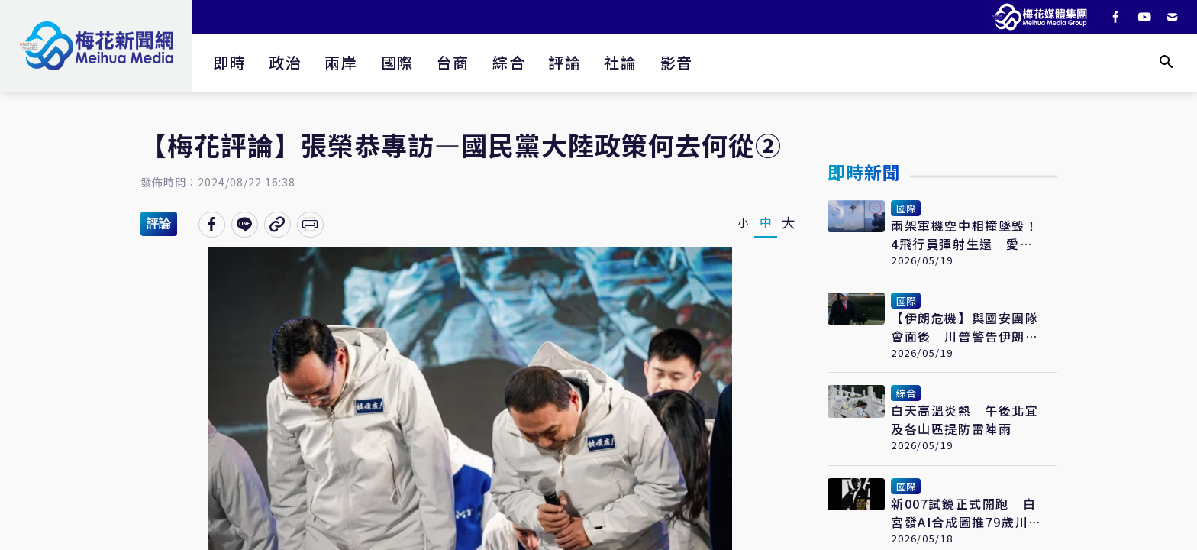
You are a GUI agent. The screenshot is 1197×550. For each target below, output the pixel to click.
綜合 (508, 62)
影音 (676, 62)
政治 (285, 62)
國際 (397, 62)
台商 (453, 62)
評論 (564, 62)
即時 (229, 62)
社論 (620, 62)
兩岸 (340, 62)
